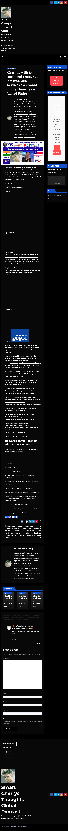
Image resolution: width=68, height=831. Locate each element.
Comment (6, 658)
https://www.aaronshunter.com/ (14, 187)
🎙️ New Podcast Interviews (56, 80)
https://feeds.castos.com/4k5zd (19, 423)
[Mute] (61, 184)
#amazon (24, 104)
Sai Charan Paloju (21, 99)
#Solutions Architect (30, 127)
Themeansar (4, 828)
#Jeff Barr (25, 119)
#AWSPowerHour (19, 111)
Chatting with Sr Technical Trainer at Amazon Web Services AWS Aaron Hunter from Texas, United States (22, 83)
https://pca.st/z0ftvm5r (21, 425)
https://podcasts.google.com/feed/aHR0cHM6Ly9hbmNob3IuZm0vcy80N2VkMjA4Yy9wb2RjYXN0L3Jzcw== (22, 271)
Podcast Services (12, 68)
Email (5, 702)
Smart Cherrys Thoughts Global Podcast (7, 27)
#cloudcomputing (24, 114)
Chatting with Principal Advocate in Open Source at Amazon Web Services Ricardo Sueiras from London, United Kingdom (32, 531)
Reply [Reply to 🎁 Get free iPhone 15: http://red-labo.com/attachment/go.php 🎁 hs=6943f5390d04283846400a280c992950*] (38, 643)
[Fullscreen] (63, 184)
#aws (20, 106)
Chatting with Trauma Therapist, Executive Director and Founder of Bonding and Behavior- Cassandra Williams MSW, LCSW (13, 532)
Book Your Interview (56, 150)
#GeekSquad (34, 116)
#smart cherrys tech (24, 124)
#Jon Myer (31, 119)
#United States (18, 134)
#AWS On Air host (28, 106)
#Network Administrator (21, 122)
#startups (17, 129)
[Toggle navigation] (65, 57)
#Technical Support (25, 129)
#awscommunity (25, 109)
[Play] (50, 184)
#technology (28, 132)
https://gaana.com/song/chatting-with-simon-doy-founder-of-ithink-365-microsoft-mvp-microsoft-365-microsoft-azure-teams (22, 382)
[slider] (56, 183)
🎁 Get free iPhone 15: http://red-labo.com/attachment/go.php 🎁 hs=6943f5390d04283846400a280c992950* (25, 628)
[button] (61, 57)
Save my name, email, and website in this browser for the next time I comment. (22, 722)
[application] (56, 180)
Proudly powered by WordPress (9, 827)
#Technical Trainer (19, 132)
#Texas (35, 132)
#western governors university (26, 137)
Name (5, 694)
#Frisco (27, 116)
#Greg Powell (17, 119)
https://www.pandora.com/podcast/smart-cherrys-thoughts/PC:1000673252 (21, 409)
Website (5, 710)
